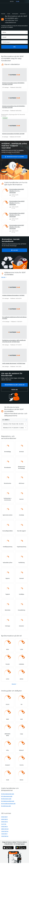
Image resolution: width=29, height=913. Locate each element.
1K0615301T (4, 833)
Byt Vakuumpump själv (6, 796)
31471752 (3, 824)
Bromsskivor (23, 13)
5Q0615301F (4, 817)
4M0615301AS (4, 829)
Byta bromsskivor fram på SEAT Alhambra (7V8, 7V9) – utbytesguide (17, 214)
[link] (14, 78)
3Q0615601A (4, 826)
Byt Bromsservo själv (6, 798)
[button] (14, 419)
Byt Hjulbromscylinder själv (7, 801)
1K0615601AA (4, 836)
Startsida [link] (3, 13)
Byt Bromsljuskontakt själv (7, 794)
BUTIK (12, 1)
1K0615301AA (4, 831)
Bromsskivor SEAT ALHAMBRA (15, 156)
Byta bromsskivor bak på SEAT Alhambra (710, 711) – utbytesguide (16, 191)
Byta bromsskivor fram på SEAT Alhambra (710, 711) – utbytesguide (17, 202)
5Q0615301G (4, 821)
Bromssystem (15, 13)
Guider (8, 13)
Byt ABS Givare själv (6, 806)
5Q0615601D (4, 819)
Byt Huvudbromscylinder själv (8, 803)
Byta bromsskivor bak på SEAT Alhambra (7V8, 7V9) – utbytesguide (16, 226)
